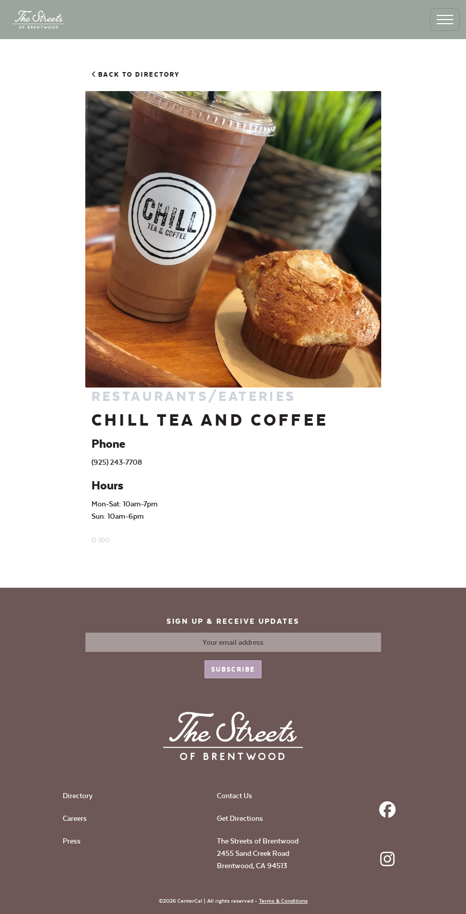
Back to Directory (135, 74)
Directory (77, 796)
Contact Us (234, 796)
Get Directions (240, 818)
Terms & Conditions (283, 901)
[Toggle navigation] (445, 19)
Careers (75, 818)
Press (72, 841)
